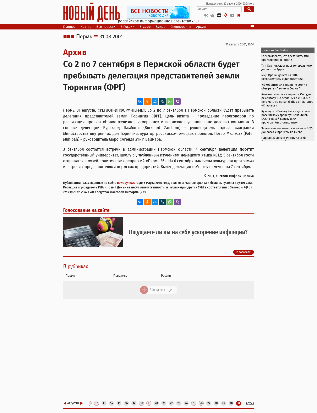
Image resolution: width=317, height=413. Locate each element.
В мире (145, 27)
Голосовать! (243, 252)
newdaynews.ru (127, 183)
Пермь (84, 37)
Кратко (86, 27)
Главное (69, 27)
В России (127, 27)
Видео (160, 27)
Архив (201, 27)
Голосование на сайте (86, 210)
